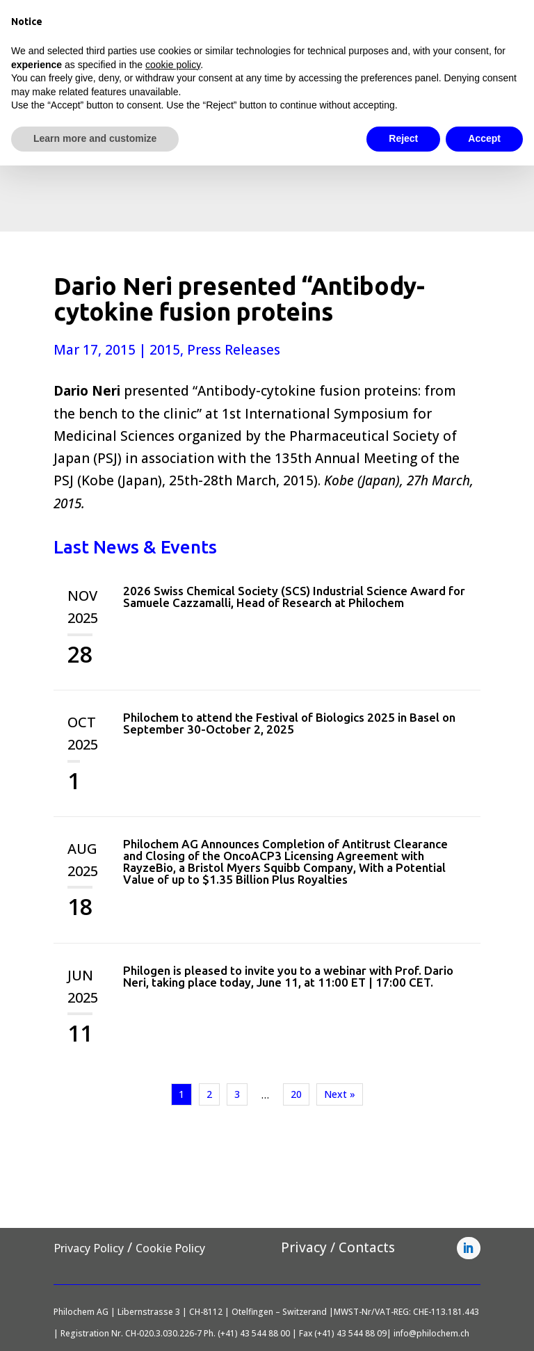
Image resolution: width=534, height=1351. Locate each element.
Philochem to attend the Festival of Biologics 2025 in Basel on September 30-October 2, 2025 (289, 723)
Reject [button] (403, 138)
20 (296, 1094)
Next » (339, 1094)
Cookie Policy (170, 1248)
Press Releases (233, 350)
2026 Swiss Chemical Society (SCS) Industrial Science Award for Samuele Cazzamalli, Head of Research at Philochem (294, 596)
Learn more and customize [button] (94, 138)
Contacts (367, 1247)
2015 (164, 350)
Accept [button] (484, 138)
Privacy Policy (89, 1248)
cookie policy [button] (172, 64)
